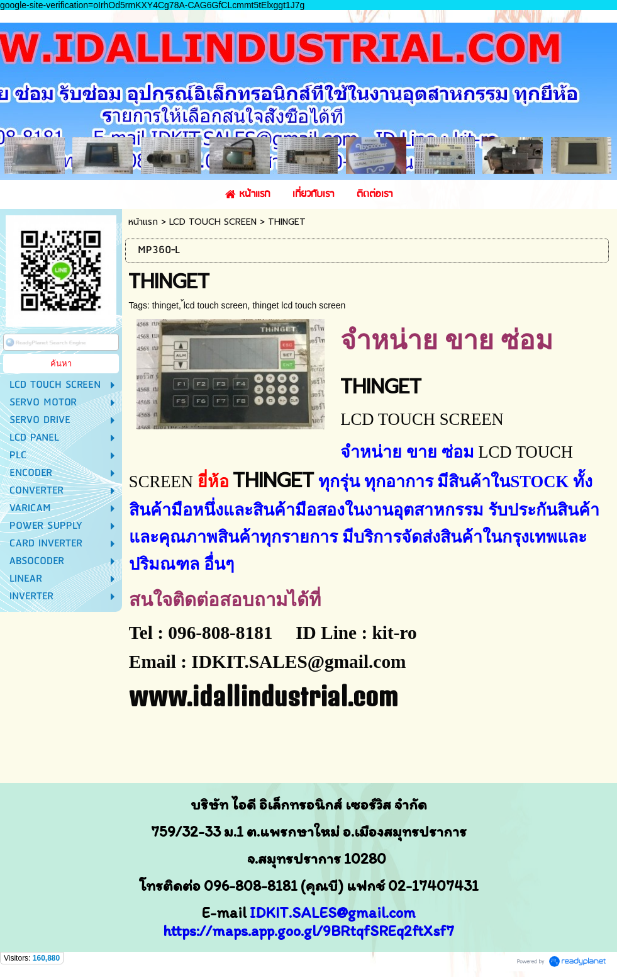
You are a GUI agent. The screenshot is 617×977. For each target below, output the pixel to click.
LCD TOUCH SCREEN (213, 222)
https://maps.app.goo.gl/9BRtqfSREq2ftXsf (304, 931)
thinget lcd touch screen (298, 305)
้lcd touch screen (216, 305)
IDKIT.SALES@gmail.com (333, 912)
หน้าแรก (143, 222)
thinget (165, 305)
